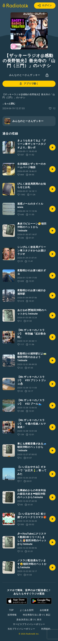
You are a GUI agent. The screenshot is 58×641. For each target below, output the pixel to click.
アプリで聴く (29, 84)
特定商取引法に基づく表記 (36, 614)
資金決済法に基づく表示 (29, 619)
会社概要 (44, 610)
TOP (11, 610)
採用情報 (12, 614)
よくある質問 (27, 610)
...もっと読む (8, 103)
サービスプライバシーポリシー (29, 624)
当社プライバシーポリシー (21, 629)
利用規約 (45, 629)
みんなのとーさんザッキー (24, 75)
